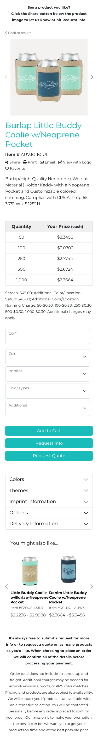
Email (47, 162)
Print (30, 162)
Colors (16, 479)
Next (91, 77)
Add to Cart (49, 430)
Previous (6, 77)
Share (12, 162)
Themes (18, 490)
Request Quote (49, 455)
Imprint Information (32, 501)
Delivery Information (33, 523)
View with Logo (74, 162)
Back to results (18, 33)
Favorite (15, 168)
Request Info (49, 443)
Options (18, 513)
